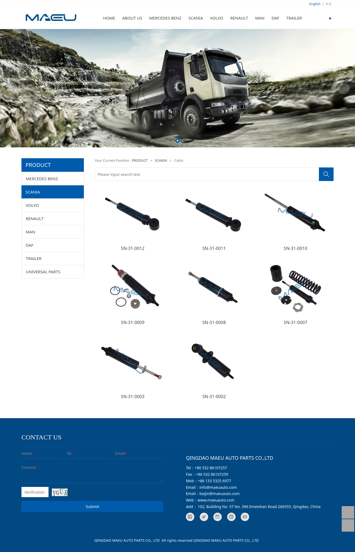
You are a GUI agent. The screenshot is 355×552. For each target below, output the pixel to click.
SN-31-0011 (214, 248)
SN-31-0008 (214, 322)
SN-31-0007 (295, 322)
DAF (275, 18)
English (315, 4)
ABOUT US (132, 18)
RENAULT (239, 18)
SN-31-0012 (133, 248)
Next (344, 88)
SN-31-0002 (214, 396)
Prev (11, 88)
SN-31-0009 (133, 322)
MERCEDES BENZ (165, 18)
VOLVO (216, 18)
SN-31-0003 (133, 396)
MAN (260, 18)
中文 (328, 4)
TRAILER (294, 18)
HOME (109, 18)
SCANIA (195, 18)
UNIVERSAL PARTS (43, 271)
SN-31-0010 (295, 248)
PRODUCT (140, 160)
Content (25, 467)
